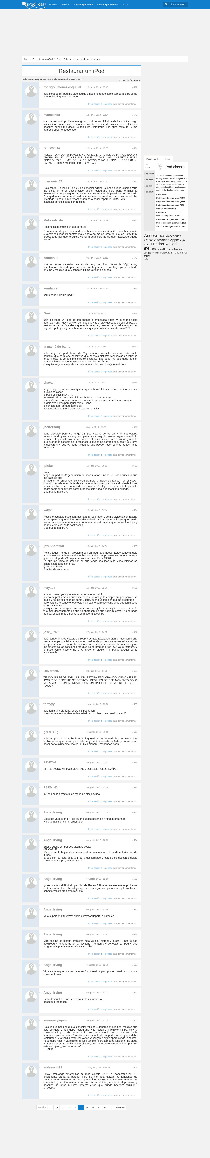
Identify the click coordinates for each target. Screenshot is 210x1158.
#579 (134, 313)
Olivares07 (51, 671)
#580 (134, 346)
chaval (48, 382)
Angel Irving (52, 812)
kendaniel (50, 258)
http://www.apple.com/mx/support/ (80, 916)
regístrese (41, 79)
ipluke (48, 466)
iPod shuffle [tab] (149, 192)
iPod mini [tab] (148, 186)
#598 (134, 965)
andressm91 (52, 1067)
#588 (134, 671)
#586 (134, 587)
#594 (134, 840)
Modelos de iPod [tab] (153, 159)
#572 (134, 87)
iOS (166, 244)
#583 (134, 465)
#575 (134, 181)
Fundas (157, 244)
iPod (58, 59)
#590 (134, 732)
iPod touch (169, 249)
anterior (42, 1107)
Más (146, 259)
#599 (134, 992)
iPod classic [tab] (147, 166)
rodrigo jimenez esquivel (62, 87)
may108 (49, 588)
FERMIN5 (50, 787)
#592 (134, 787)
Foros (125, 4)
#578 (134, 288)
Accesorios (155, 235)
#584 (134, 510)
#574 (134, 148)
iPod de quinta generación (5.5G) (170, 198)
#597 (134, 934)
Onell (47, 313)
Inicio (26, 59)
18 (69, 1107)
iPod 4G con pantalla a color (168, 216)
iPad (173, 244)
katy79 (48, 510)
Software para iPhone (107, 4)
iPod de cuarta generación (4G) (170, 205)
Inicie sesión (28, 79)
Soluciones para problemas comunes (82, 59)
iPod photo (161, 212)
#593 (134, 812)
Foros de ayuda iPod (43, 59)
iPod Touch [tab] (149, 174)
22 (93, 1107)
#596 (134, 909)
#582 (134, 427)
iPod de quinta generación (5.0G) (170, 201)
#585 (134, 546)
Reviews (65, 4)
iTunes (179, 249)
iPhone (151, 248)
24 (105, 1107)
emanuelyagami (55, 1020)
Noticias (53, 4)
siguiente (120, 1107)
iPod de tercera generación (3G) (170, 219)
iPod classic (161, 194)
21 (87, 1107)
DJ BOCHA (51, 148)
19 (75, 1107)
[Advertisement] (87, 33)
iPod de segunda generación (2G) (171, 223)
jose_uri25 (51, 632)
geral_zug (50, 732)
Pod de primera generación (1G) (170, 226)
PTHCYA (49, 762)
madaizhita (51, 115)
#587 (134, 632)
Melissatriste (53, 220)
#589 (134, 704)
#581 (134, 382)
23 (99, 1107)
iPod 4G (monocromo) (166, 208)
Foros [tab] (168, 159)
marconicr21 (53, 181)
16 (56, 1107)
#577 (134, 258)
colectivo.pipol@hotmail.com (109, 364)
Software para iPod (83, 4)
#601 (134, 1067)
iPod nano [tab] (149, 180)
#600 (134, 1020)
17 (62, 1107)
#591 (134, 762)
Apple (174, 240)
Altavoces (161, 240)
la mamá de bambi (57, 346)
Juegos (147, 252)
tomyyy (49, 704)
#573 (134, 115)
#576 (134, 220)
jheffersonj (51, 427)
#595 (134, 879)
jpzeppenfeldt (53, 546)
